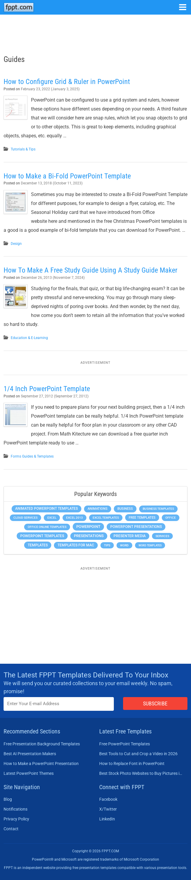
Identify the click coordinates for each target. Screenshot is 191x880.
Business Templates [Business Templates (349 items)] (158, 509)
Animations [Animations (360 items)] (98, 509)
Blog (8, 799)
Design (16, 244)
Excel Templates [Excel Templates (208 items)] (106, 517)
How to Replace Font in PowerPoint (131, 763)
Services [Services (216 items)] (162, 536)
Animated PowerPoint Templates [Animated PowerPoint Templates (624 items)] (46, 508)
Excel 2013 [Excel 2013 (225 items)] (74, 517)
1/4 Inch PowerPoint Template (47, 389)
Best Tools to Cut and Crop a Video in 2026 (138, 753)
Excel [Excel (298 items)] (51, 517)
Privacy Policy (16, 819)
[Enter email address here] (59, 703)
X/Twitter (108, 809)
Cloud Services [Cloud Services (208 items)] (25, 517)
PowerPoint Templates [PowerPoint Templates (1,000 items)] (42, 536)
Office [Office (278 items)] (170, 517)
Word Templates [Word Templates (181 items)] (150, 545)
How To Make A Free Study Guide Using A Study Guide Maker (90, 270)
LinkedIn (107, 819)
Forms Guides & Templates (32, 456)
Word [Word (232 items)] (124, 545)
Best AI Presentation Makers (30, 753)
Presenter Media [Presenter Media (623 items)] (130, 536)
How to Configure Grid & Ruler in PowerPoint (67, 81)
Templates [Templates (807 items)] (38, 545)
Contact (11, 828)
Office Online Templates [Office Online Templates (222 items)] (47, 526)
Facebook (108, 799)
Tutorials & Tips (23, 149)
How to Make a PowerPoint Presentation (41, 763)
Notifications (15, 809)
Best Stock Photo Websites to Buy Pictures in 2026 (141, 773)
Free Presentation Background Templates (42, 743)
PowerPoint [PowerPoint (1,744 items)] (88, 526)
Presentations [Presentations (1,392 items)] (89, 536)
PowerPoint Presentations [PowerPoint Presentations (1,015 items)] (136, 527)
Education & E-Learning (29, 338)
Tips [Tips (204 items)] (107, 545)
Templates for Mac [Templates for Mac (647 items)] (76, 545)
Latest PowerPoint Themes (29, 773)
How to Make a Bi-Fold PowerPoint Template (67, 176)
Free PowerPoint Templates (124, 743)
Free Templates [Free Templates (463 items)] (142, 518)
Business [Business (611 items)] (125, 508)
